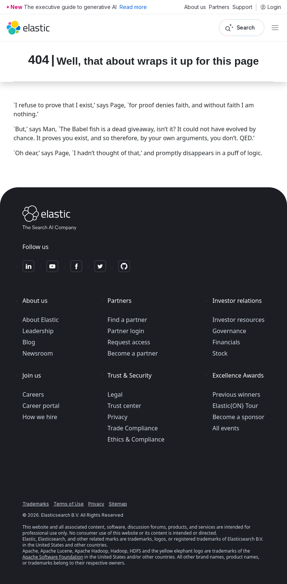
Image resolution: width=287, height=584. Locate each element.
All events (225, 428)
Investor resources (238, 320)
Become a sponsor (238, 417)
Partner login (126, 331)
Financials (226, 342)
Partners (219, 7)
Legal (115, 394)
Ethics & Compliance (136, 439)
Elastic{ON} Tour (235, 406)
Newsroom (37, 353)
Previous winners (236, 394)
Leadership (37, 331)
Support (242, 7)
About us (195, 7)
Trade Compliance (133, 428)
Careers (33, 394)
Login (270, 7)
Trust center (124, 406)
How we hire (39, 417)
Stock (219, 353)
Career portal (40, 406)
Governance (229, 331)
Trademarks (35, 504)
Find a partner (127, 320)
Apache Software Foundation (52, 557)
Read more (133, 7)
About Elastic (40, 320)
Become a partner (133, 353)
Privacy (117, 417)
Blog (28, 342)
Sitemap (118, 504)
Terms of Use (68, 504)
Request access (129, 342)
